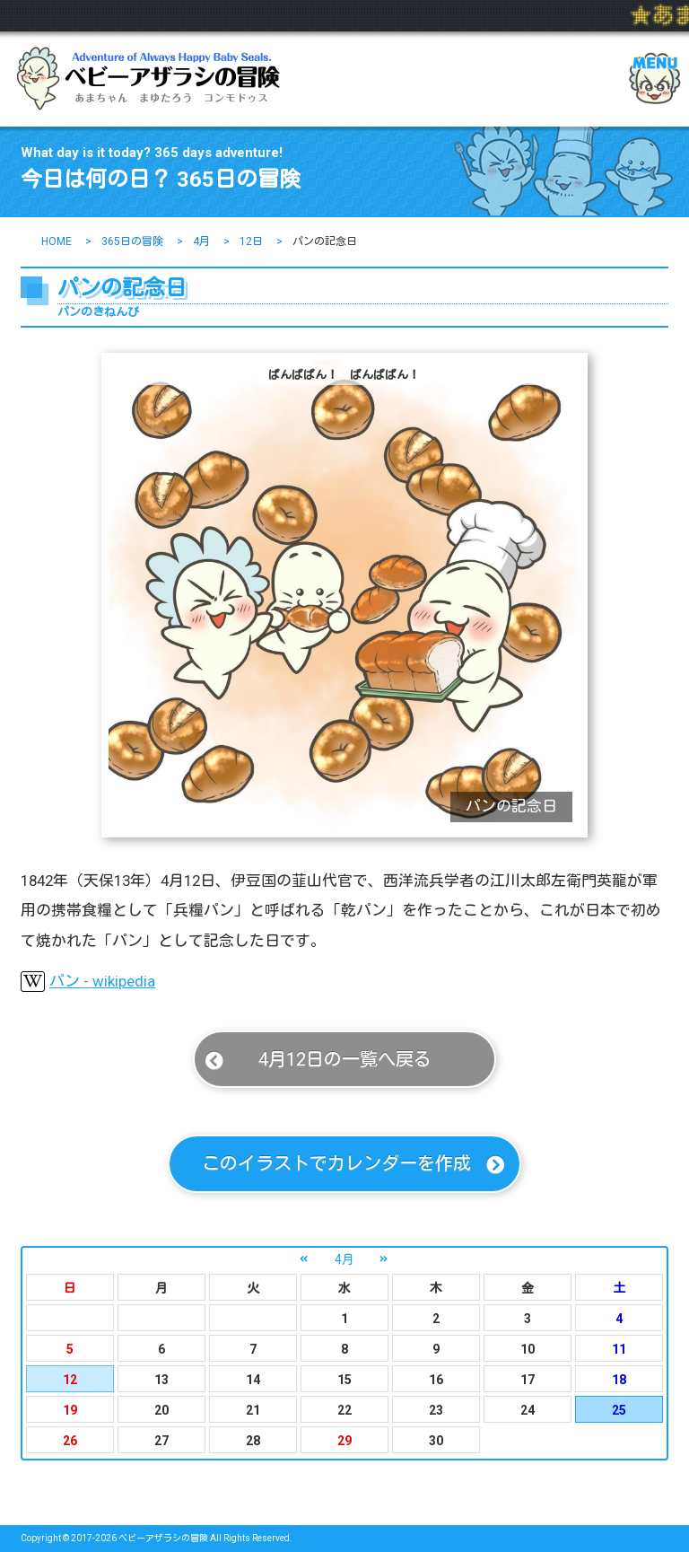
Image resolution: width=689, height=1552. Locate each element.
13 (161, 1379)
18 (619, 1379)
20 (161, 1410)
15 (344, 1379)
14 (253, 1379)
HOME (56, 241)
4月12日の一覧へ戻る (345, 1059)
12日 (251, 241)
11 (619, 1349)
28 (253, 1441)
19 (70, 1410)
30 (436, 1441)
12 (70, 1379)
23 (436, 1410)
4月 (201, 241)
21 (253, 1410)
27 (161, 1441)
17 (527, 1379)
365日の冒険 (132, 241)
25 (619, 1410)
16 (436, 1379)
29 (344, 1441)
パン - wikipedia (88, 981)
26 (70, 1441)
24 (527, 1410)
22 (344, 1410)
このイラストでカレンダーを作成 (336, 1163)
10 (527, 1349)
